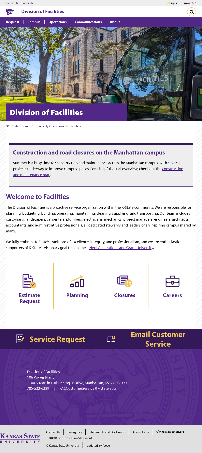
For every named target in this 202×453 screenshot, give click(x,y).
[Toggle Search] (191, 11)
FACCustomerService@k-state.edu (88, 388)
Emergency (74, 432)
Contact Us (53, 432)
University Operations (50, 126)
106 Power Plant (40, 377)
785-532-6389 (38, 388)
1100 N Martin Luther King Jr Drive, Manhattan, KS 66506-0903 (78, 382)
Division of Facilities (42, 11)
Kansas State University (19, 3)
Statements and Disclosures (107, 432)
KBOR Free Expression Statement (70, 438)
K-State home (18, 126)
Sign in (174, 3)
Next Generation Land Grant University (121, 247)
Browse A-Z (189, 3)
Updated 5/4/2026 (98, 445)
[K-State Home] (10, 12)
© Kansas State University (62, 445)
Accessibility (141, 432)
